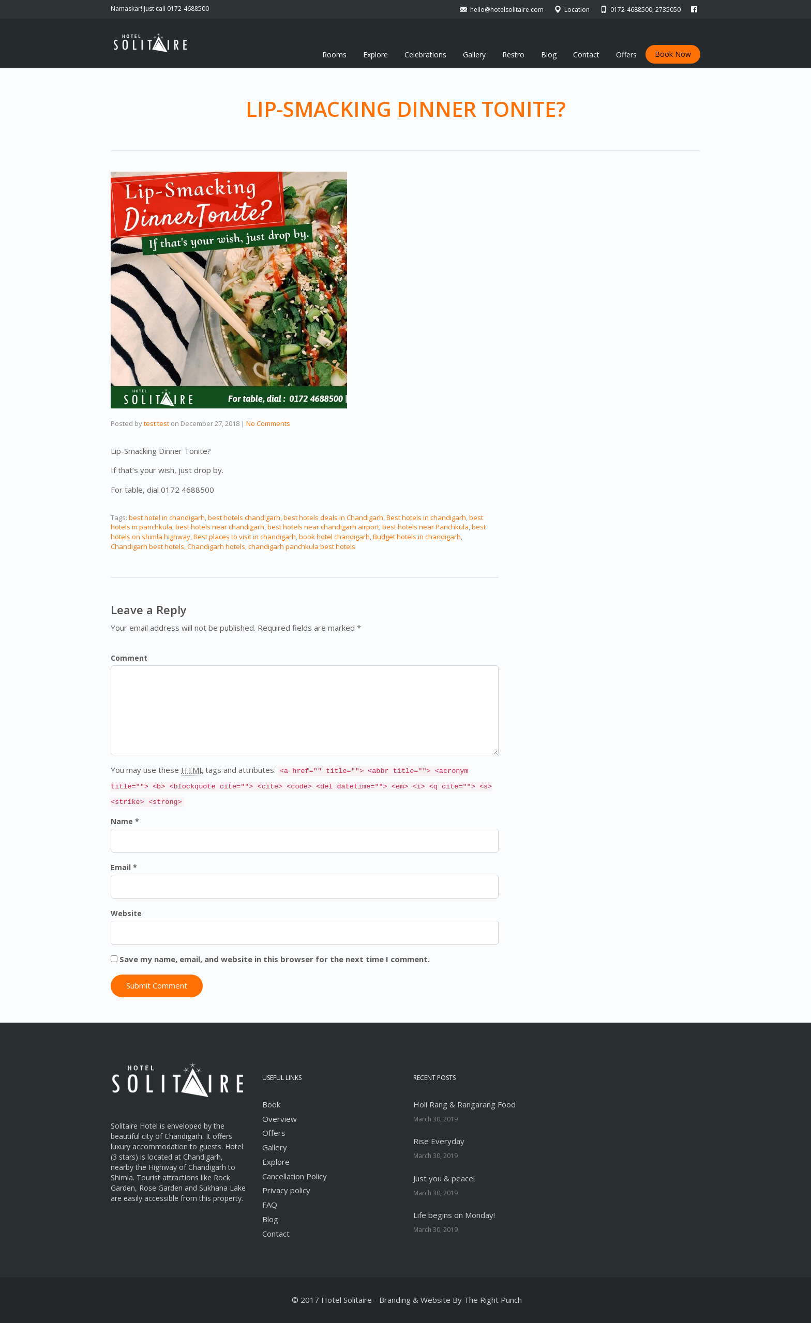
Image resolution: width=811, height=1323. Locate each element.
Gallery (474, 54)
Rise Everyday (438, 1141)
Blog (549, 54)
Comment (129, 658)
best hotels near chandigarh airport (323, 526)
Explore (375, 54)
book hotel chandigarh (334, 536)
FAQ (269, 1204)
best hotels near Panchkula (425, 526)
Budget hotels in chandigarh (417, 536)
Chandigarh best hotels (147, 546)
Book (271, 1104)
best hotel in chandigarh (167, 517)
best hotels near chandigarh (219, 526)
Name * (125, 821)
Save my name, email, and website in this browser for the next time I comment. (274, 959)
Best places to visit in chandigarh (244, 536)
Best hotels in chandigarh (426, 517)
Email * (124, 867)
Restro (513, 54)
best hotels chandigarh (244, 517)
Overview (279, 1119)
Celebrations (425, 54)
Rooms (334, 54)
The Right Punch (493, 1300)
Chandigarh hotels (216, 546)
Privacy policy (286, 1190)
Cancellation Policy (294, 1176)
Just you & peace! (444, 1178)
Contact (586, 54)
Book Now (673, 54)
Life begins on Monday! (454, 1215)
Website (126, 913)
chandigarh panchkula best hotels (301, 546)
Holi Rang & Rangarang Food (464, 1104)
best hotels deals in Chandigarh (333, 517)
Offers (626, 54)
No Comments (268, 423)
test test (156, 423)
